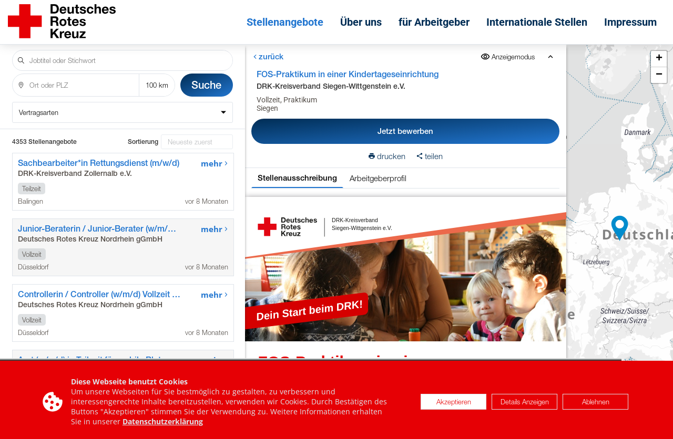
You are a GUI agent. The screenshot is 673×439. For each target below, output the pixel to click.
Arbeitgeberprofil (378, 178)
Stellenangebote (285, 22)
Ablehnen (595, 407)
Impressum (630, 22)
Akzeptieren (453, 407)
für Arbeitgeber (434, 22)
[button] (620, 228)
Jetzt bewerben (405, 131)
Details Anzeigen (525, 407)
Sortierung (143, 141)
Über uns (361, 22)
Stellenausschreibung (297, 177)
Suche (206, 85)
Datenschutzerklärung (163, 427)
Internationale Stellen (536, 22)
